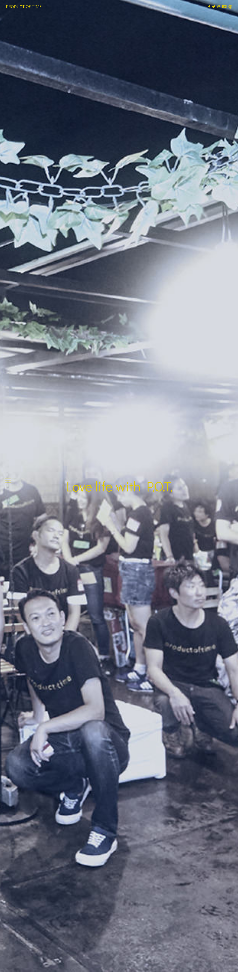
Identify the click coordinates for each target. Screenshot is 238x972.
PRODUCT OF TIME (23, 6)
